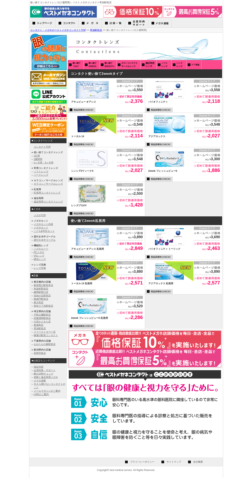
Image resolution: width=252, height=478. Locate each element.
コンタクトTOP (42, 146)
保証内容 (38, 366)
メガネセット (41, 227)
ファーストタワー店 (45, 332)
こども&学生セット (44, 231)
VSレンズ (39, 255)
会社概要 (198, 461)
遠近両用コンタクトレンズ (48, 201)
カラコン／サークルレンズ (48, 183)
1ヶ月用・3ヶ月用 (43, 162)
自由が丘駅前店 (42, 295)
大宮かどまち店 (42, 321)
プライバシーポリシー (142, 461)
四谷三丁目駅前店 (43, 305)
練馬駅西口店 (41, 292)
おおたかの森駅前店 (45, 344)
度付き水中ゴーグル (45, 240)
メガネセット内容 (43, 224)
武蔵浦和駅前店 (42, 318)
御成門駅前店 (41, 299)
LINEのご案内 (41, 394)
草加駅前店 (96, 30)
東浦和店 (38, 325)
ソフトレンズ (41, 171)
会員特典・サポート (45, 370)
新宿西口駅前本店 (43, 285)
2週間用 (38, 159)
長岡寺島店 (40, 353)
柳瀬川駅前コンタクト (46, 335)
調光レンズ (40, 259)
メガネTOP (40, 215)
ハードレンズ (41, 175)
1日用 (37, 155)
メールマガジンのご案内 (47, 391)
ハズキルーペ (41, 248)
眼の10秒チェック (43, 373)
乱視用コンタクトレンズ (47, 192)
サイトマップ (174, 461)
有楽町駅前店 (41, 288)
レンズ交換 (40, 268)
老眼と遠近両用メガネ (46, 377)
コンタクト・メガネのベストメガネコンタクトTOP (58, 30)
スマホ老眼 (40, 380)
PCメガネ (39, 252)
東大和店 (38, 302)
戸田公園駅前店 (42, 314)
